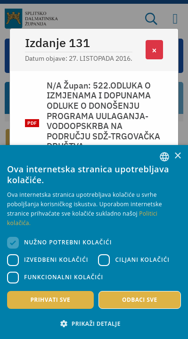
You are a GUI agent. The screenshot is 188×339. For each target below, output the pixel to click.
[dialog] (94, 242)
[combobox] (164, 156)
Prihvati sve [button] (50, 300)
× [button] (177, 156)
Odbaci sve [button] (139, 300)
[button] (94, 323)
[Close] (154, 49)
